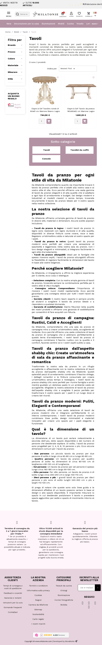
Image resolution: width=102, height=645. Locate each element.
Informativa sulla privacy (38, 590)
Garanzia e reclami (12, 598)
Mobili (61, 23)
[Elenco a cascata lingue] (95, 14)
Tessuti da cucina (64, 586)
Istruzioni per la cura (12, 603)
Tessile (80, 23)
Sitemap (38, 609)
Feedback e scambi (13, 593)
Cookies (38, 595)
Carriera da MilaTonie (38, 605)
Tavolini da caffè (79, 150)
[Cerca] (22, 14)
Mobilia (63, 605)
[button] (71, 14)
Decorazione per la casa (26, 23)
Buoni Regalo (17, 105)
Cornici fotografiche (64, 600)
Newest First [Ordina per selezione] (68, 68)
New (9, 23)
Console (46, 158)
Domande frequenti (13, 607)
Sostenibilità (38, 614)
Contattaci (13, 612)
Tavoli (46, 150)
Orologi (63, 590)
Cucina (70, 23)
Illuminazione (48, 23)
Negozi (38, 600)
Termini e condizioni (38, 586)
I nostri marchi (38, 624)
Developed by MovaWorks (64, 641)
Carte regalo (38, 619)
